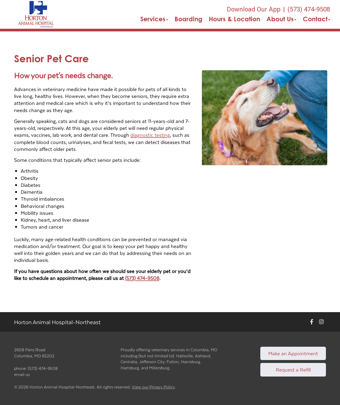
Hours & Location (234, 19)
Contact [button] (316, 19)
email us (22, 374)
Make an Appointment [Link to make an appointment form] (293, 353)
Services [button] (154, 19)
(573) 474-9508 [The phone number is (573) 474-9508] (308, 9)
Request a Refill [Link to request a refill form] (293, 369)
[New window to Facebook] (312, 322)
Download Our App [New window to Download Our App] (253, 9)
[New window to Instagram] (321, 322)
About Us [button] (281, 19)
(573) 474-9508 (142, 278)
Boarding (188, 19)
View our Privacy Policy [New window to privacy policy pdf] (153, 387)
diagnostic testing (150, 135)
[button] (35, 14)
